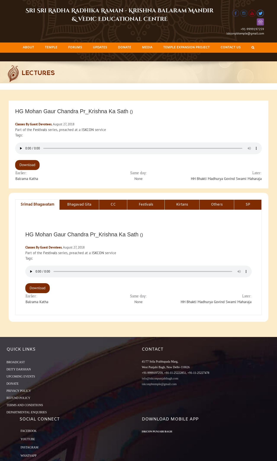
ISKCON (88, 129)
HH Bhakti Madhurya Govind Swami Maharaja (226, 178)
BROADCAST (15, 362)
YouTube (28, 439)
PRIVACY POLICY (18, 390)
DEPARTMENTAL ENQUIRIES (26, 412)
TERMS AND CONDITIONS (24, 405)
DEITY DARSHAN (18, 369)
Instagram (29, 447)
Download (27, 164)
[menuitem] (28, 48)
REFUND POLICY (18, 398)
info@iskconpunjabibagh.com (160, 378)
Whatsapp (29, 455)
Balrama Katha (26, 178)
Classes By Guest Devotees (33, 124)
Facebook (29, 431)
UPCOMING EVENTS (20, 376)
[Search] (253, 48)
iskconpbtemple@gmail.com (245, 33)
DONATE (12, 383)
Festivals (40, 129)
